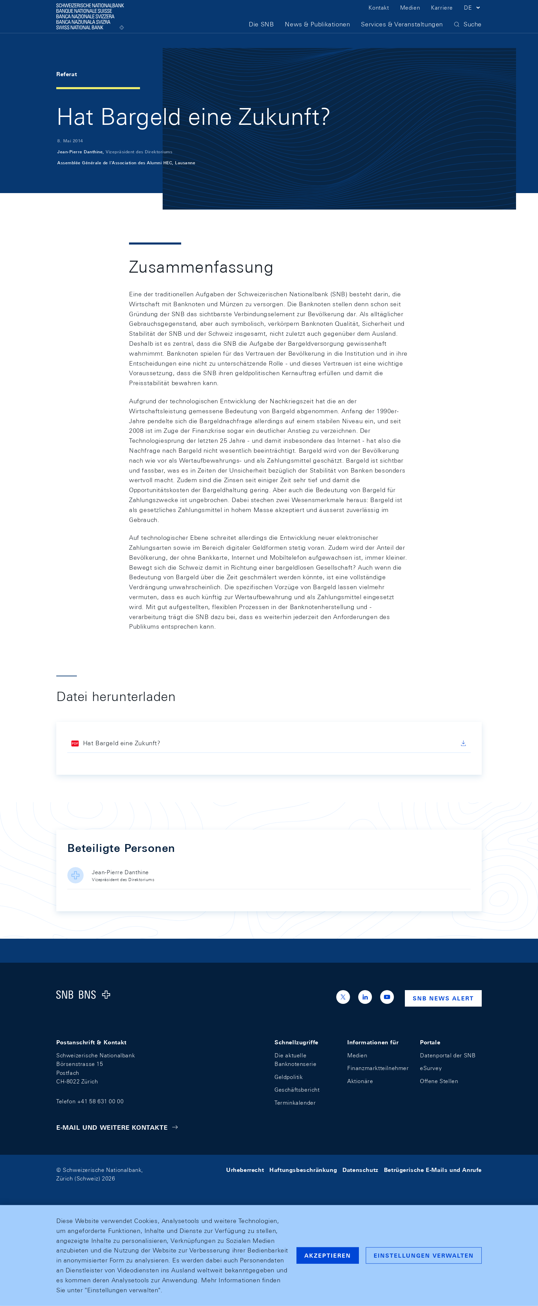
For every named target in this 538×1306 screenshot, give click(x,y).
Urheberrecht (245, 1170)
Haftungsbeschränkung (303, 1170)
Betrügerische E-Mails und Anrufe (433, 1170)
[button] (473, 16)
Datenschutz (360, 1170)
